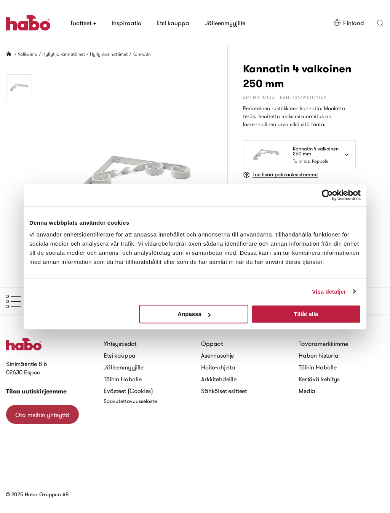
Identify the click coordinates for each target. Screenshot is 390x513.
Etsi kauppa (173, 23)
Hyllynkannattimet (109, 54)
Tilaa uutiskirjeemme (36, 391)
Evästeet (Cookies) (128, 391)
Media (307, 391)
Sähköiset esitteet (224, 391)
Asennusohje (217, 355)
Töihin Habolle (123, 379)
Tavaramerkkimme (323, 343)
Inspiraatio (126, 23)
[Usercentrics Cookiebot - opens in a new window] (327, 195)
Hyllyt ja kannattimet (63, 54)
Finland (348, 23)
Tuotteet (83, 23)
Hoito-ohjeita (218, 367)
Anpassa (194, 314)
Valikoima (27, 54)
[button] (380, 23)
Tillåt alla (306, 314)
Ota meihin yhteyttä (42, 415)
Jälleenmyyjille (225, 23)
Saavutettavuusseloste (130, 401)
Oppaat (212, 343)
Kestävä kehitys (319, 379)
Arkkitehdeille (219, 379)
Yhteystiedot (120, 343)
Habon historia (319, 355)
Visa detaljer (329, 291)
